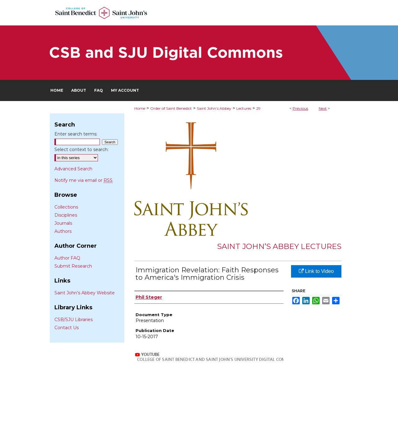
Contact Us (66, 327)
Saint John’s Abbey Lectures (279, 246)
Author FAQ (67, 258)
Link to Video (316, 271)
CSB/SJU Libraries (73, 319)
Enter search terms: (75, 134)
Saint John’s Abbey (214, 108)
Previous (300, 108)
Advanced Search (73, 169)
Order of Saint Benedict (171, 108)
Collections (66, 207)
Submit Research (73, 266)
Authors (63, 231)
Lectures (243, 108)
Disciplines (65, 215)
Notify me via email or (83, 180)
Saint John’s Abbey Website (84, 293)
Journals (63, 223)
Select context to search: (81, 149)
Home (139, 108)
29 (258, 108)
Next (323, 108)
